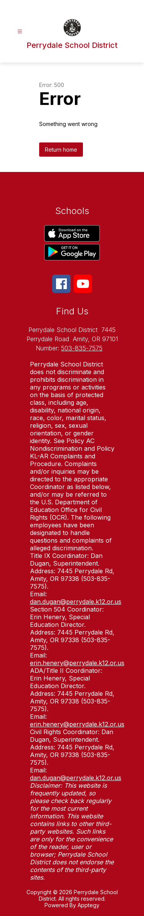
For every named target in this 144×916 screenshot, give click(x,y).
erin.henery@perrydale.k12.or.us (77, 663)
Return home (61, 149)
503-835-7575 (82, 348)
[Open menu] (19, 31)
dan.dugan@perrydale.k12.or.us (75, 601)
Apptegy (88, 905)
